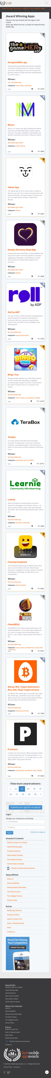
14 (34, 789)
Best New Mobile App (14, 332)
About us (10, 879)
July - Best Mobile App (15, 82)
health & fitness (20, 146)
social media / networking (23, 85)
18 (23, 794)
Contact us (11, 932)
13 (28, 789)
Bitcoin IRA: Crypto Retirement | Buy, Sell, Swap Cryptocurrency (24, 688)
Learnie (11, 499)
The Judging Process (14, 896)
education (19, 523)
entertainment (30, 647)
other (34, 770)
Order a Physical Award (15, 923)
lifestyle (18, 210)
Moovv (11, 125)
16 (11, 794)
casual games (30, 398)
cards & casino (20, 398)
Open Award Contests (15, 855)
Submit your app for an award (25, 807)
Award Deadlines (13, 883)
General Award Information (16, 887)
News (9, 927)
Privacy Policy (12, 900)
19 (29, 794)
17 (17, 794)
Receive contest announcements (21, 868)
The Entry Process (13, 892)
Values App (13, 187)
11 (16, 789)
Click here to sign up (37, 832)
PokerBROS (14, 624)
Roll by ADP (14, 312)
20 (35, 794)
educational (28, 770)
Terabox (12, 437)
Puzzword (13, 749)
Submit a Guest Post (14, 919)
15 (40, 789)
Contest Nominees (13, 851)
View (9, 89)
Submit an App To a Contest (17, 842)
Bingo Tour (13, 375)
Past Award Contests (14, 859)
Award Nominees (10, 993)
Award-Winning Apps (14, 847)
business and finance (22, 335)
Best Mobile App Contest (15, 143)
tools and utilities (29, 460)
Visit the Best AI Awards (15, 864)
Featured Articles (13, 915)
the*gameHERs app (17, 62)
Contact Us (16, 1067)
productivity (19, 460)
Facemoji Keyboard (17, 562)
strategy (37, 398)
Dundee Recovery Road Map (22, 250)
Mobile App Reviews (14, 910)
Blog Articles (9, 1035)
